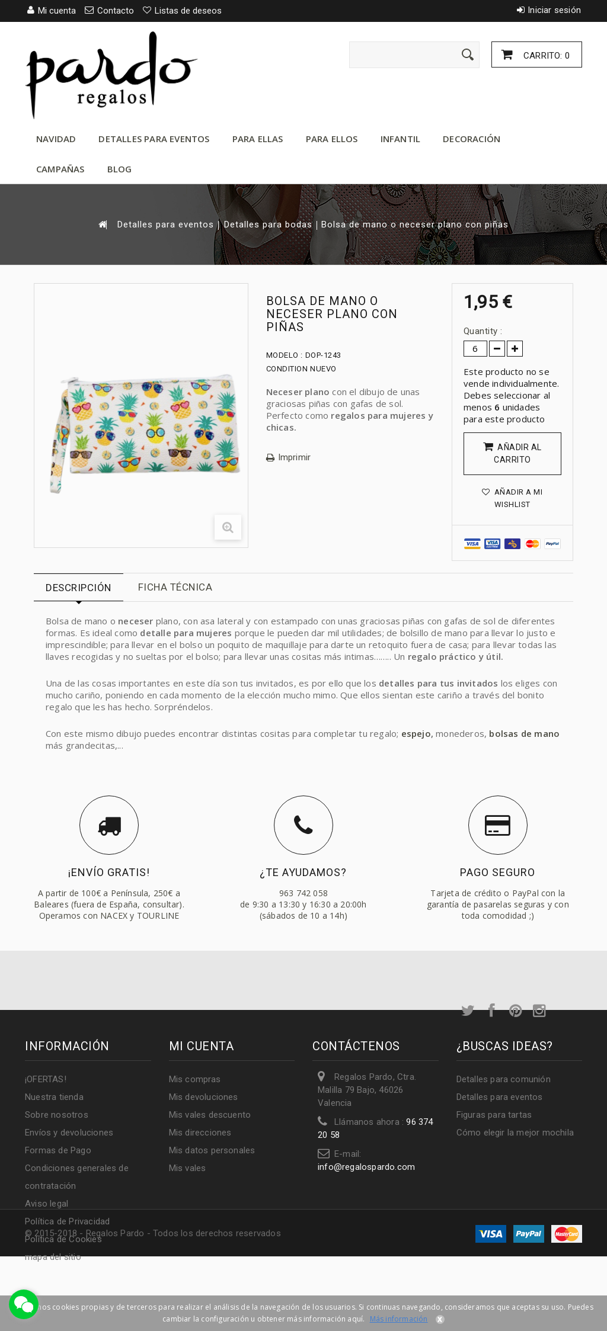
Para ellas (257, 139)
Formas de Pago (58, 1150)
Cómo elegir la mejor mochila (515, 1132)
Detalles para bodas (268, 224)
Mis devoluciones (203, 1097)
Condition (287, 368)
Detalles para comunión (503, 1079)
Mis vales (187, 1168)
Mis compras (195, 1079)
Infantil (401, 139)
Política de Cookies (63, 1239)
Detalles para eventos (153, 139)
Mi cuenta (201, 1046)
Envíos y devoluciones (69, 1132)
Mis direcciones (200, 1132)
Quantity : (483, 331)
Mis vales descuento (210, 1114)
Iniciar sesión (554, 10)
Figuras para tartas (494, 1114)
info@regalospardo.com (366, 1167)
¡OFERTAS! (45, 1079)
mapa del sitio (53, 1257)
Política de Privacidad (67, 1221)
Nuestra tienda (54, 1097)
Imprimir (294, 457)
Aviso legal (46, 1203)
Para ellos (332, 139)
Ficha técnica (175, 587)
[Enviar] (468, 54)
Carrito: (545, 55)
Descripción (78, 588)
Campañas (60, 169)
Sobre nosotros (56, 1114)
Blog (119, 169)
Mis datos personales (212, 1150)
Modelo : (284, 355)
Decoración (471, 139)
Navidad (56, 139)
